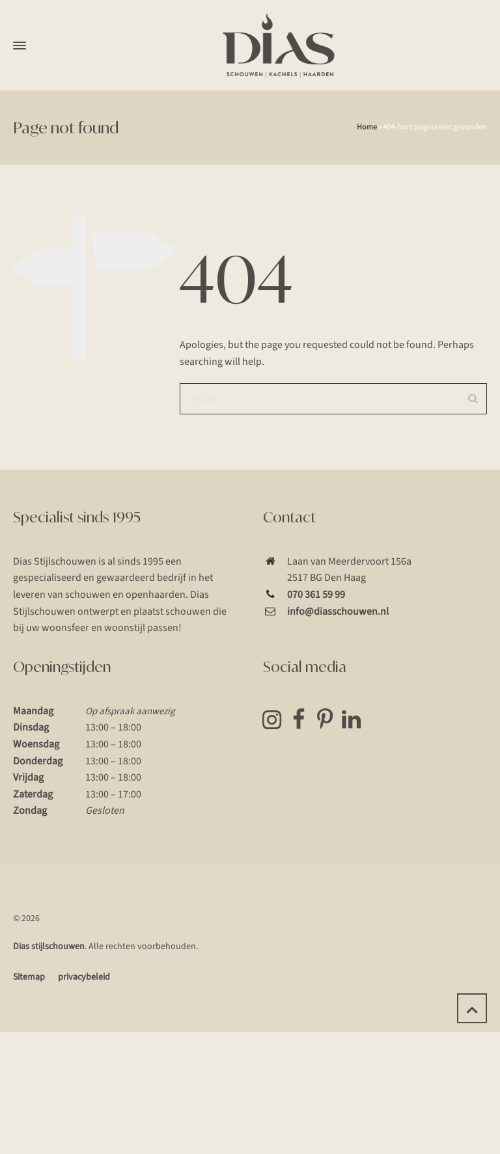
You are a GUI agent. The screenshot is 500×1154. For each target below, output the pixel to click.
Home (367, 127)
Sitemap (29, 977)
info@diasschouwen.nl (338, 611)
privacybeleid (84, 977)
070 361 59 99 (316, 594)
